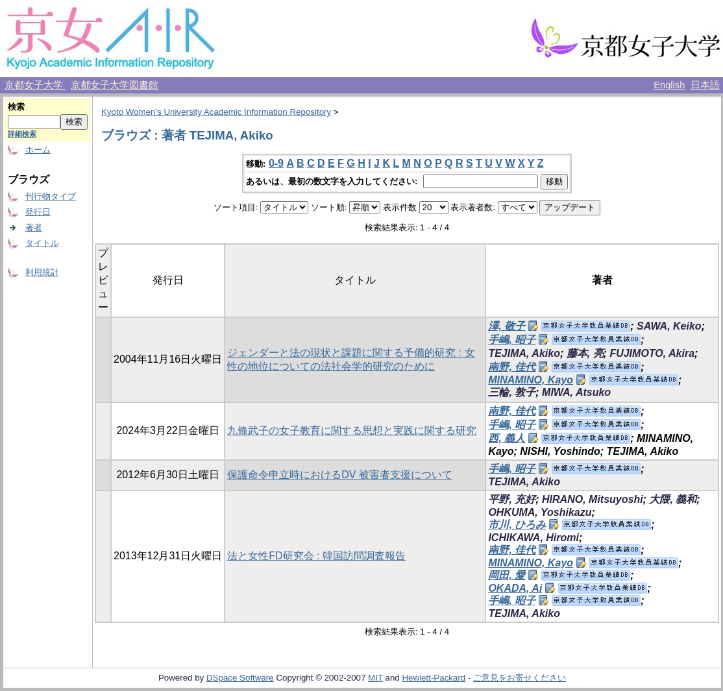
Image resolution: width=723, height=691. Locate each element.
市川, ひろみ (517, 524)
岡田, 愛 (506, 575)
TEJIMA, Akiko (524, 353)
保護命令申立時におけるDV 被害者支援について (339, 474)
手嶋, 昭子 (511, 339)
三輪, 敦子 (511, 392)
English (669, 85)
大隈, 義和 (672, 499)
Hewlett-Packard (433, 678)
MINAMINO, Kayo (530, 379)
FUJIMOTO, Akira (651, 353)
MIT (375, 678)
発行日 (38, 212)
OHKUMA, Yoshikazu (539, 512)
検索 (16, 107)
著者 (33, 227)
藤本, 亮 (585, 353)
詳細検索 (22, 134)
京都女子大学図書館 (114, 85)
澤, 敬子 (506, 326)
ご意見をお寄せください (519, 678)
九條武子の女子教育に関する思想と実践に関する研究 (351, 430)
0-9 (276, 163)
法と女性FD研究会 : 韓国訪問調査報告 (316, 555)
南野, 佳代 (511, 366)
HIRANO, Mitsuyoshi (592, 499)
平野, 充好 (511, 499)
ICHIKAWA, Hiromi (533, 537)
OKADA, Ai (515, 588)
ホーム (38, 149)
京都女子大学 (35, 85)
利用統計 (42, 272)
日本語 (705, 85)
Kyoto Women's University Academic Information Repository (216, 112)
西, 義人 (506, 438)
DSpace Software (240, 678)
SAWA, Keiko (669, 326)
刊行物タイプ (50, 196)
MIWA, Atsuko (576, 392)
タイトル (42, 243)
